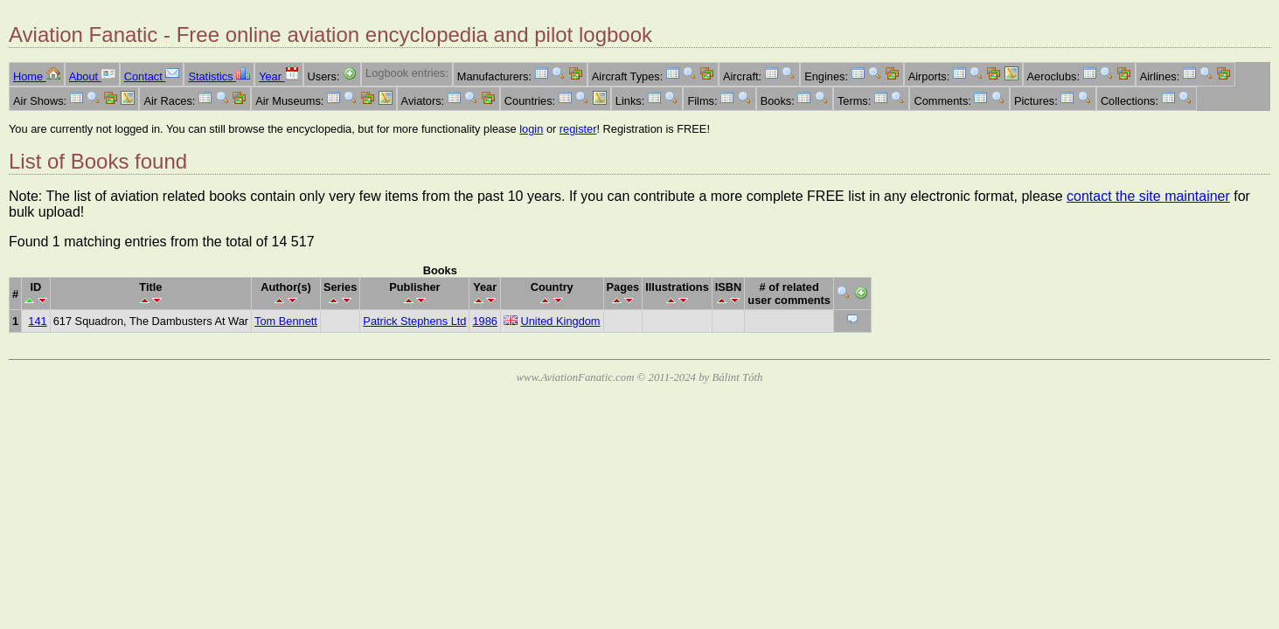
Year (278, 76)
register (578, 128)
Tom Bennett (285, 321)
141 (37, 321)
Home (36, 76)
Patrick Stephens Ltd (414, 321)
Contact (152, 76)
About (92, 76)
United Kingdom (560, 321)
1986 (484, 321)
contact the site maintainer (1148, 196)
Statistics (219, 76)
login (531, 128)
